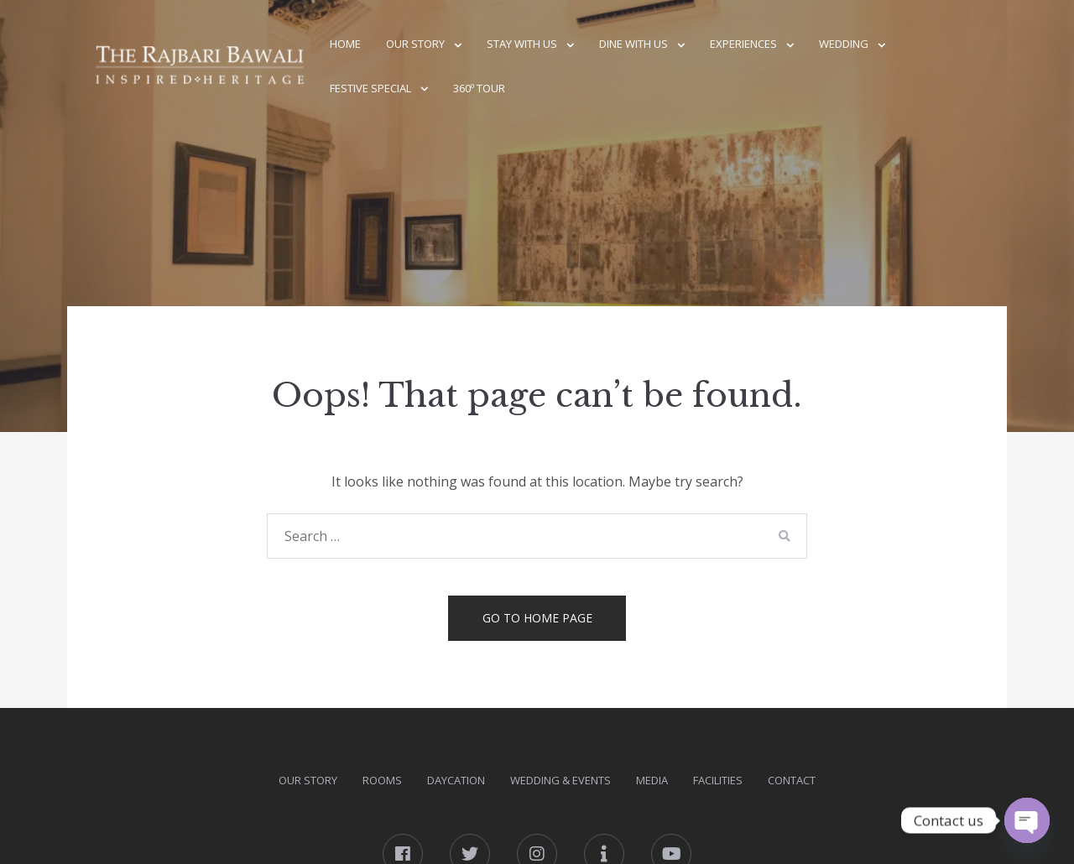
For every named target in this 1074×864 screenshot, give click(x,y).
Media (652, 780)
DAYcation (456, 780)
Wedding (843, 43)
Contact (792, 780)
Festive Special (370, 88)
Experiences (743, 43)
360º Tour (479, 88)
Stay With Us (522, 43)
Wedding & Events (560, 780)
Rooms (382, 780)
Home (345, 43)
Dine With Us (633, 43)
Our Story (415, 43)
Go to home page (537, 618)
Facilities (718, 780)
